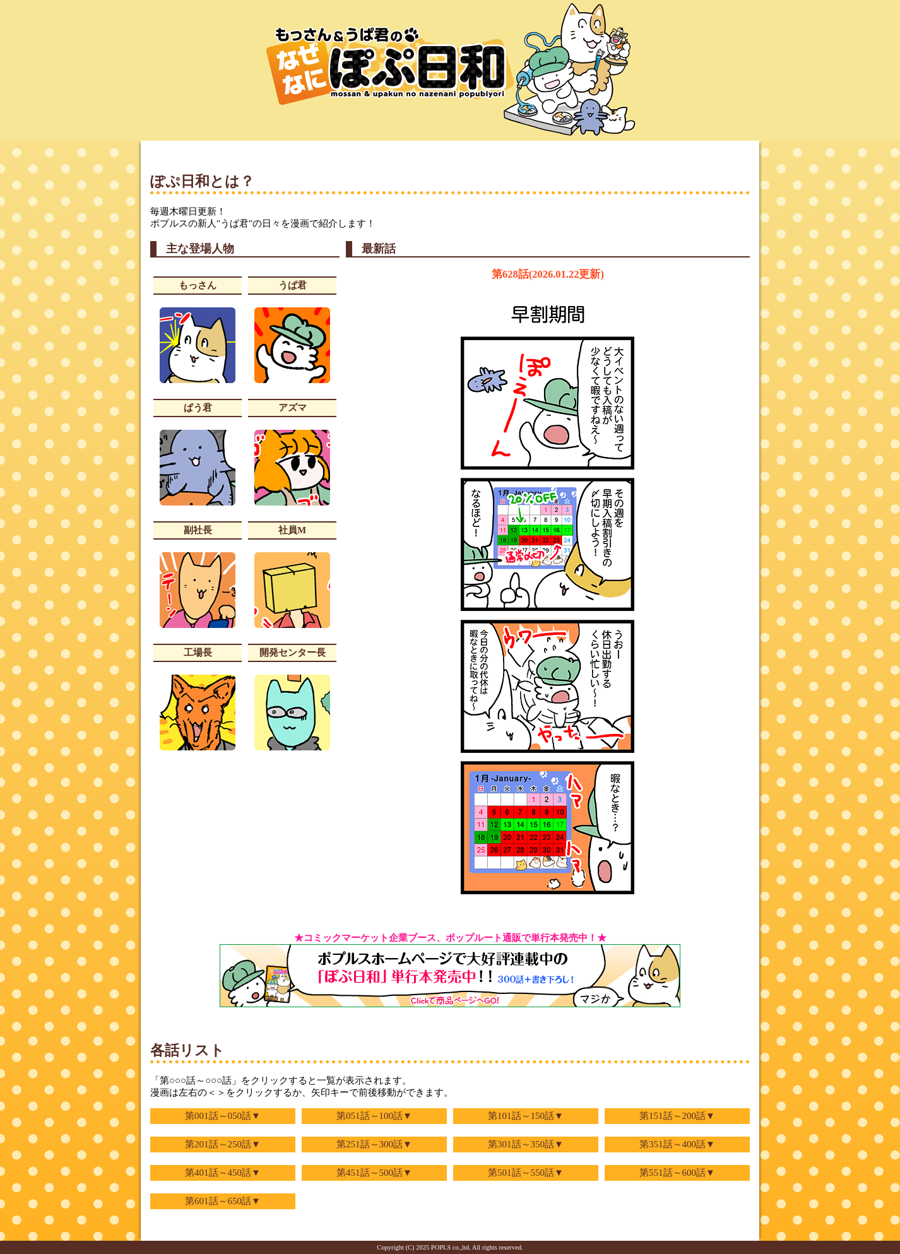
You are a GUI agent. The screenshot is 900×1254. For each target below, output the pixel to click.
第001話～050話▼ (223, 1116)
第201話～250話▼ (223, 1144)
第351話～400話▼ (677, 1144)
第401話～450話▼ (223, 1173)
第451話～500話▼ (374, 1173)
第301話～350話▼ (526, 1144)
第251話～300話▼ (374, 1144)
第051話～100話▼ (374, 1116)
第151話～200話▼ (677, 1116)
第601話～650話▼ (223, 1201)
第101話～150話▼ (526, 1116)
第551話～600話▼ (677, 1173)
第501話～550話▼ (526, 1173)
